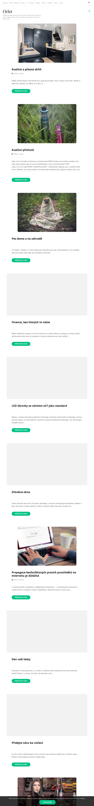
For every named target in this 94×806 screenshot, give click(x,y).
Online (44, 3)
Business (5, 3)
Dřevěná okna (21, 492)
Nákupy (38, 3)
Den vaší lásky (21, 659)
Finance (22, 3)
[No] (92, 801)
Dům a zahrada (14, 3)
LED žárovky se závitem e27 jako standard (40, 406)
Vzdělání (49, 3)
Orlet (7, 11)
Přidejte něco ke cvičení (28, 743)
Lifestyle (31, 3)
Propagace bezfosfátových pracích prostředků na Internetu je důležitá (45, 573)
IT (27, 3)
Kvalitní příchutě (23, 150)
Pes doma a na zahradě (27, 238)
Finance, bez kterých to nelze (31, 322)
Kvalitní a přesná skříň (27, 69)
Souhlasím (47, 802)
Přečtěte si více (21, 91)
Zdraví (56, 3)
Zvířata (61, 3)
